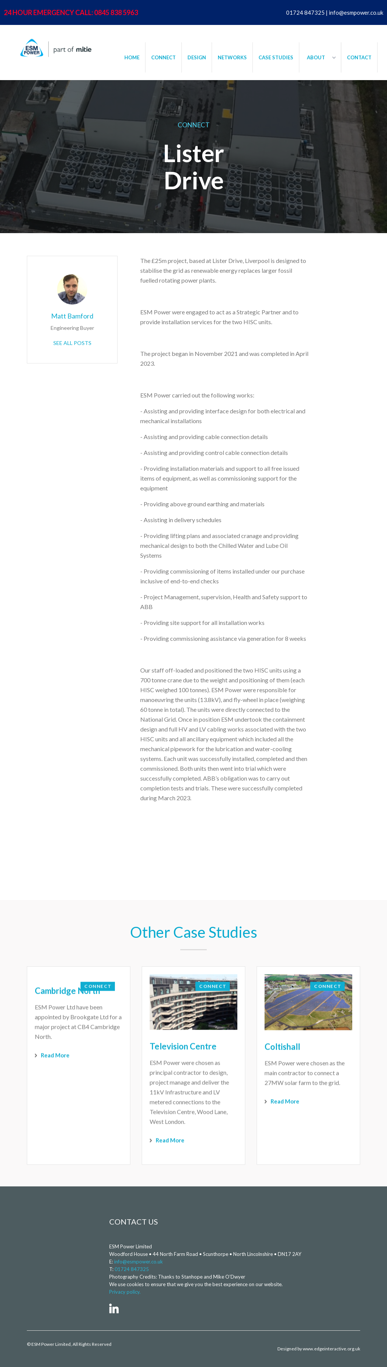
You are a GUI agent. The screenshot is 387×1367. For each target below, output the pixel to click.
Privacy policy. (125, 1292)
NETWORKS (232, 57)
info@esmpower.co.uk (138, 1262)
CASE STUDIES (276, 57)
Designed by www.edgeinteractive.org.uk (318, 1349)
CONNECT (163, 57)
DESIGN (196, 57)
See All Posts (72, 343)
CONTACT (359, 57)
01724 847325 (132, 1269)
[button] (320, 57)
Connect (194, 125)
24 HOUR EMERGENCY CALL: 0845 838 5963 (71, 12)
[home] (55, 47)
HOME (131, 57)
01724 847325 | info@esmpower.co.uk (334, 12)
